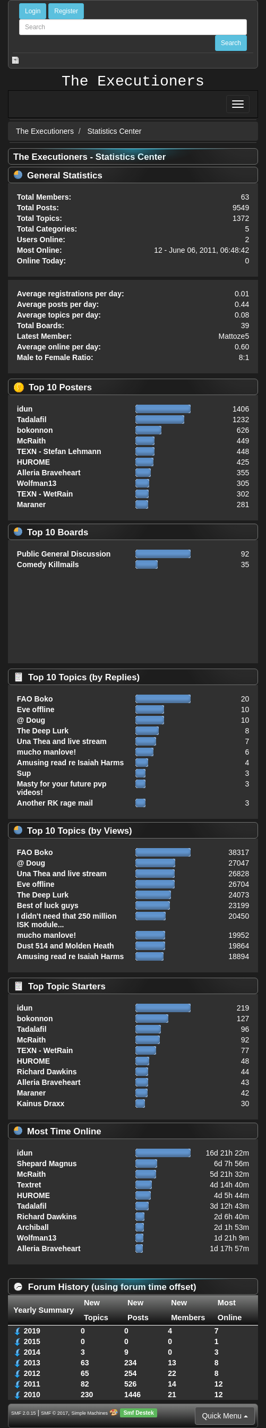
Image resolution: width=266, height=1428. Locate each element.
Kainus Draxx (40, 1103)
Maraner (31, 504)
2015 (32, 1341)
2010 (32, 1394)
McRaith (31, 441)
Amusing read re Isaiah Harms (70, 762)
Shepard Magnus (47, 1163)
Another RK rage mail (55, 803)
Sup (24, 773)
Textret (29, 1185)
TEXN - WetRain (45, 494)
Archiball (33, 1227)
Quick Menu (225, 1416)
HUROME (33, 462)
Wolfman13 (36, 483)
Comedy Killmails (48, 564)
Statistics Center (115, 131)
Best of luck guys (48, 905)
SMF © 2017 (54, 1413)
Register (66, 11)
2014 (32, 1352)
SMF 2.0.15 (23, 1413)
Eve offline (36, 709)
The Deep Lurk (42, 730)
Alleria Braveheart (49, 472)
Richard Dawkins (47, 1071)
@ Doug (31, 720)
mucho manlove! (46, 752)
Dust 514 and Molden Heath (65, 946)
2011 (32, 1384)
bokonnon (35, 430)
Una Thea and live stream (62, 741)
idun (25, 409)
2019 (32, 1331)
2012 (32, 1373)
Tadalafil (32, 419)
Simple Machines (90, 1413)
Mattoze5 (234, 336)
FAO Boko (35, 699)
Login (32, 11)
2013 (32, 1362)
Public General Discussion (64, 554)
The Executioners (133, 82)
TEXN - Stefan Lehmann (59, 451)
